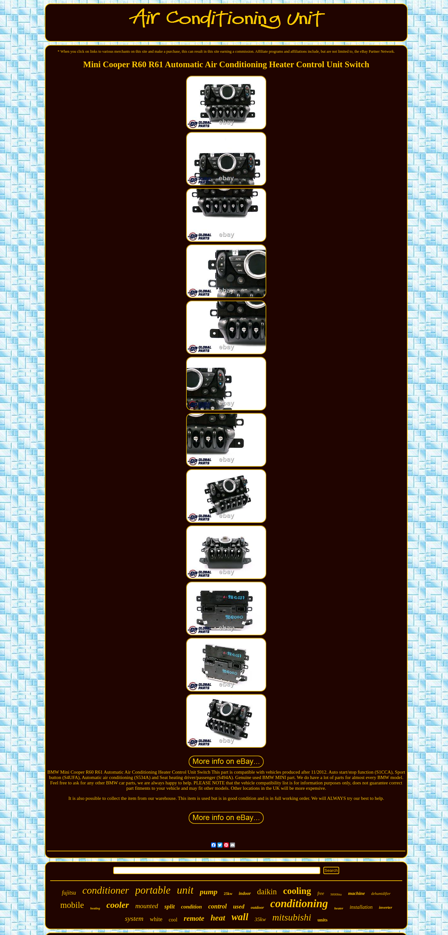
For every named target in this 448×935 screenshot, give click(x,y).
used (239, 906)
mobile (72, 905)
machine (356, 893)
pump (208, 892)
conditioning (299, 903)
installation (361, 907)
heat (217, 917)
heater (338, 908)
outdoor (257, 907)
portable (153, 890)
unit (185, 890)
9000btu (336, 894)
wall (240, 916)
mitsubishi (291, 917)
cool (173, 919)
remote (194, 918)
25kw (228, 893)
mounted (146, 906)
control (217, 906)
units (322, 919)
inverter (385, 907)
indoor (245, 893)
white (156, 919)
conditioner (105, 890)
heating (95, 908)
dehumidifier (381, 893)
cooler (117, 905)
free (320, 893)
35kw (260, 919)
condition (191, 907)
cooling (297, 891)
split (169, 906)
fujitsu (69, 893)
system (134, 918)
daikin (267, 891)
